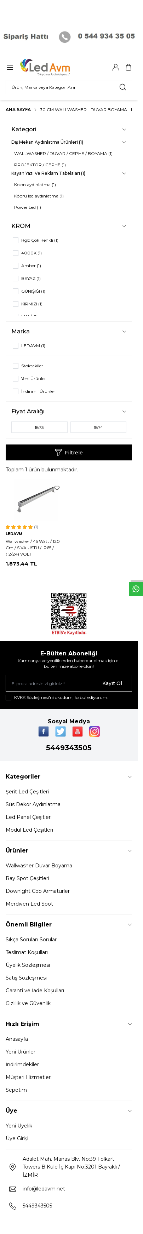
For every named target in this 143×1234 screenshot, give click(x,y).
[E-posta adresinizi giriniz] (69, 683)
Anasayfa (17, 1039)
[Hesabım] (115, 67)
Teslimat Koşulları (27, 952)
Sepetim (16, 1090)
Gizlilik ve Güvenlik (28, 1003)
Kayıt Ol (112, 683)
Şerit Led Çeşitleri (27, 791)
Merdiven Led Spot (29, 904)
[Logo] (54, 67)
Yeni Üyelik (19, 1126)
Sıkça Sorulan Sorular (31, 939)
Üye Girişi (17, 1138)
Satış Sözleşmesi (26, 978)
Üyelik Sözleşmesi (28, 965)
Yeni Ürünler (20, 1052)
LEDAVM (14, 534)
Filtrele (69, 452)
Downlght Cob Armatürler (38, 891)
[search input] (69, 87)
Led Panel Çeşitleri (29, 817)
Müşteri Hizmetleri (29, 1077)
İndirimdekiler (22, 1064)
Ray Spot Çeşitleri (27, 878)
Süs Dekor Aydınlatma (33, 804)
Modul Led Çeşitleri (29, 830)
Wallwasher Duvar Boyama (39, 865)
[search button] (123, 87)
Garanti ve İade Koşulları (35, 990)
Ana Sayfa (18, 109)
